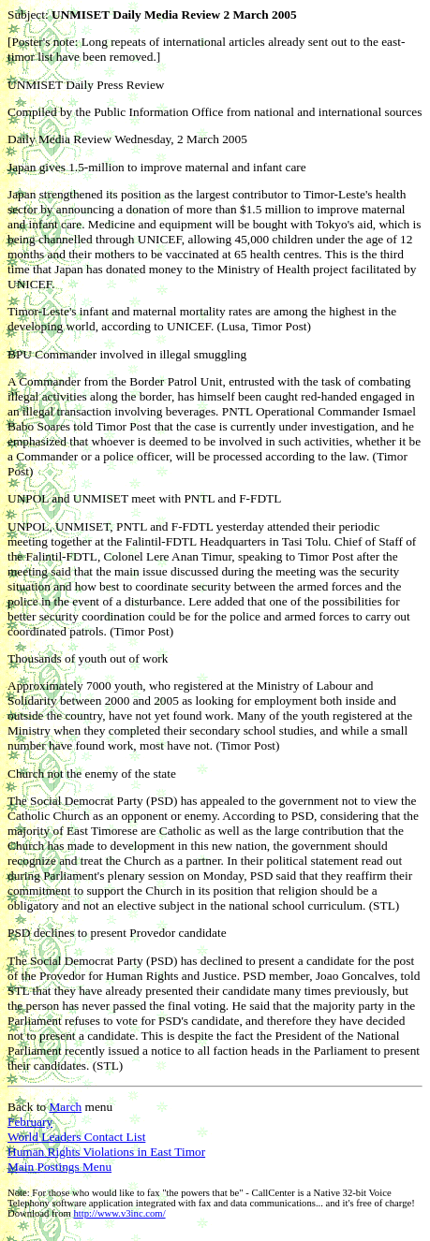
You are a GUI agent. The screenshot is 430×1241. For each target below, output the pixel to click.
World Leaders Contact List (76, 1137)
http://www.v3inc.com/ (119, 1213)
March (65, 1107)
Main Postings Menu (59, 1167)
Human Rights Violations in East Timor (106, 1152)
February (29, 1122)
